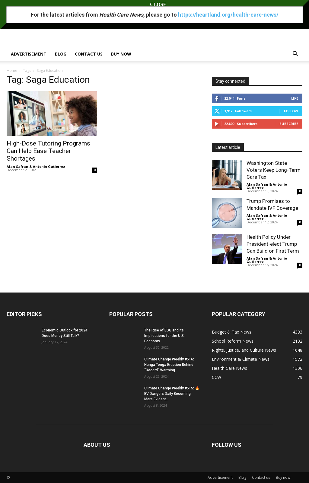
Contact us (89, 54)
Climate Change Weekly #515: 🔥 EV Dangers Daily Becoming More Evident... (171, 393)
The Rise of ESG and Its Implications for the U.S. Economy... (164, 335)
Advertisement (28, 54)
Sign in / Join (16, 4)
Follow (291, 111)
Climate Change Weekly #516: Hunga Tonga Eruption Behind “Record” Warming (169, 364)
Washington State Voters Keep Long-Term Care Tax (274, 170)
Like (294, 98)
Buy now (121, 54)
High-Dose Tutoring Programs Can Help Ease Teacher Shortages (48, 151)
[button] (295, 54)
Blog (60, 54)
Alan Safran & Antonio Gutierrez (36, 166)
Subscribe (288, 123)
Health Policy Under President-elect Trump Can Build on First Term (273, 244)
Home (12, 70)
